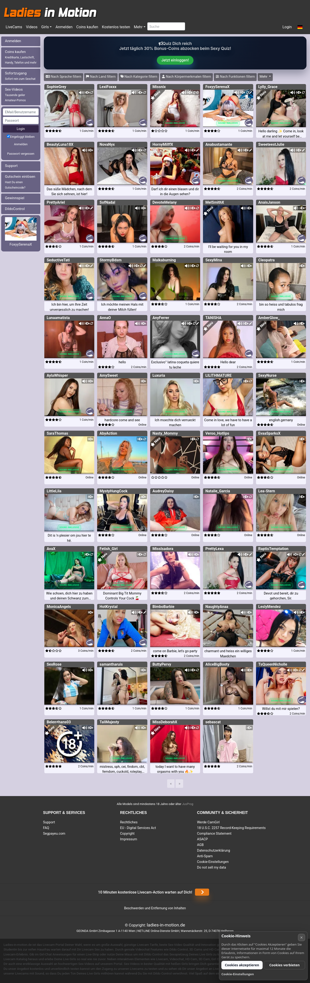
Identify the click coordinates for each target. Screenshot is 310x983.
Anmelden (63, 27)
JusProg (187, 804)
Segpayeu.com (54, 834)
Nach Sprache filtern (63, 77)
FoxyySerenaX (20, 244)
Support (11, 166)
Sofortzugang (20, 76)
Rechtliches (128, 822)
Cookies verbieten (284, 965)
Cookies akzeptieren (242, 965)
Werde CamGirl (208, 822)
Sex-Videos (15, 94)
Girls (45, 27)
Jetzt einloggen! (175, 60)
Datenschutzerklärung (213, 851)
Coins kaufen (87, 27)
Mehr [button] (264, 77)
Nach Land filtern (101, 77)
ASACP (202, 839)
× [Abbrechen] (301, 937)
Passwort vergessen (20, 153)
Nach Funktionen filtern (235, 77)
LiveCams (14, 27)
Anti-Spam (205, 856)
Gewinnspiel (14, 198)
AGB (200, 845)
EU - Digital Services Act (138, 828)
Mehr (138, 27)
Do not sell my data (211, 868)
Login (287, 27)
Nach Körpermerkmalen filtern (186, 77)
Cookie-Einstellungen (213, 862)
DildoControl (15, 209)
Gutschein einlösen (20, 181)
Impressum (128, 839)
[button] (300, 27)
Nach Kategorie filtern (138, 77)
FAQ (46, 828)
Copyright (127, 834)
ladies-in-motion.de (166, 925)
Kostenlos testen (116, 27)
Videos (31, 27)
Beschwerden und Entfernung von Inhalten (155, 908)
